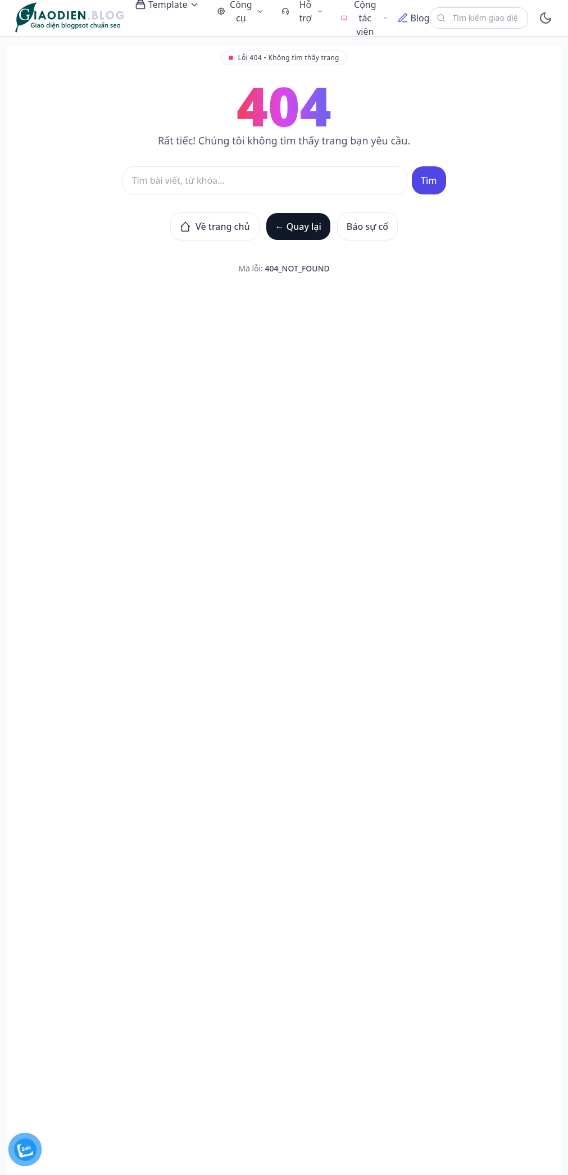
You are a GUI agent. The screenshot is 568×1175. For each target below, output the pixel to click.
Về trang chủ (215, 226)
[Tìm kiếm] (265, 180)
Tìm (429, 180)
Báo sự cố (367, 226)
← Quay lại (298, 226)
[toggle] (546, 18)
